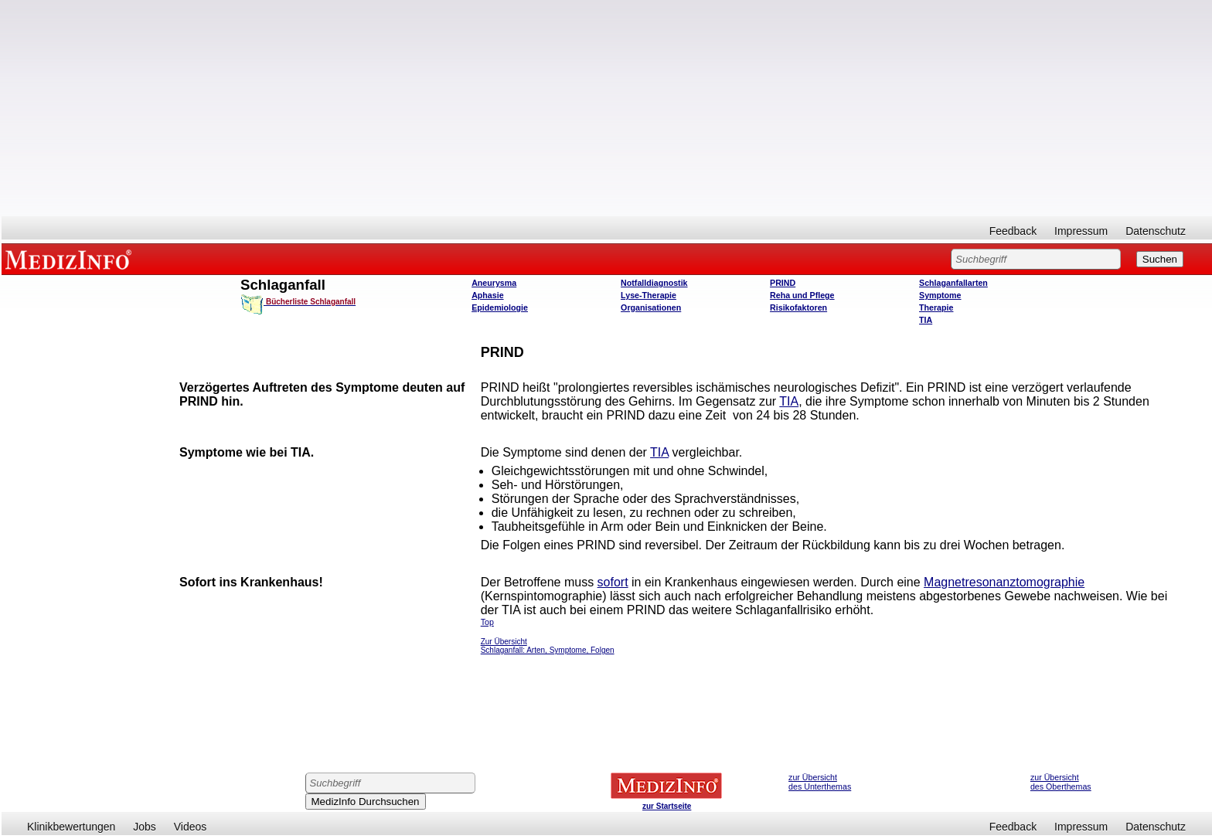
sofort (612, 582)
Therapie (936, 307)
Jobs (144, 826)
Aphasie (487, 295)
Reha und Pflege (802, 295)
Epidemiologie (500, 307)
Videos (190, 826)
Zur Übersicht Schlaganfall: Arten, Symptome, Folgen (548, 645)
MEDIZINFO (71, 258)
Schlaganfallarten (953, 282)
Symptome (940, 295)
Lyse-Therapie (648, 295)
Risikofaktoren (798, 307)
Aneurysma (494, 282)
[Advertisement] (607, 108)
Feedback (1013, 231)
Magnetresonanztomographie (1004, 582)
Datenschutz (1155, 231)
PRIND (782, 282)
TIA (925, 319)
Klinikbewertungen (71, 826)
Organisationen (651, 307)
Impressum (1081, 231)
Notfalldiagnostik (654, 282)
